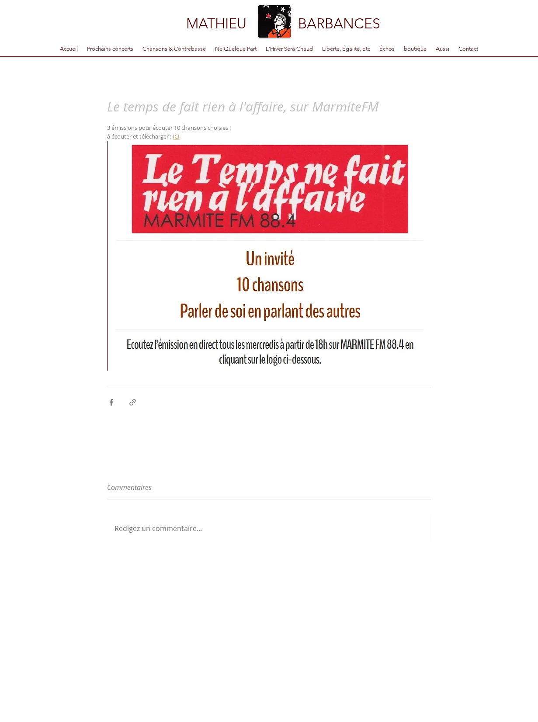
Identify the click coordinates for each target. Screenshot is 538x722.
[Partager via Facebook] (111, 402)
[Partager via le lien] (132, 402)
